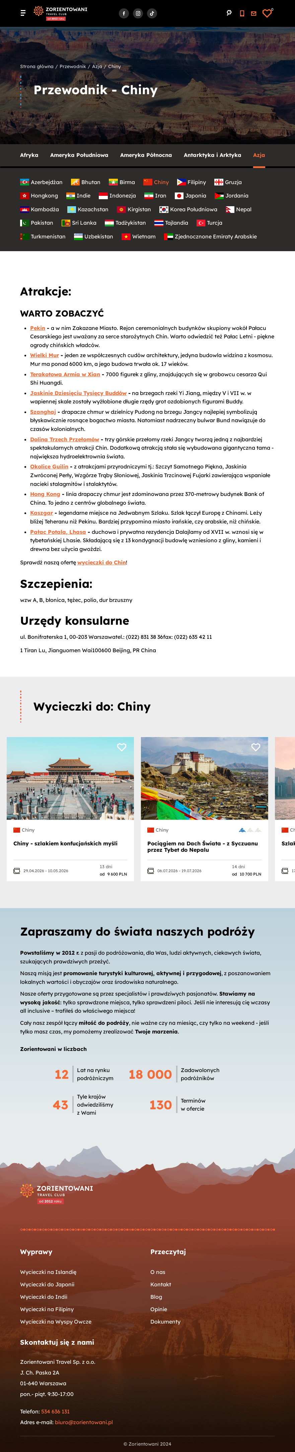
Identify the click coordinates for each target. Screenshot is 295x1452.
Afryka (29, 155)
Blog (156, 1296)
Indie (78, 195)
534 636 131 (55, 1411)
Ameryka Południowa (79, 155)
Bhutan (86, 182)
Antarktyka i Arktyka (212, 155)
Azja (97, 66)
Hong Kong (45, 494)
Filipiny (191, 182)
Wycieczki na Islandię (48, 1272)
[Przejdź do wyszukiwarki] (229, 13)
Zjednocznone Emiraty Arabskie (210, 236)
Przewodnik (73, 66)
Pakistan (36, 222)
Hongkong (39, 195)
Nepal (239, 209)
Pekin (37, 328)
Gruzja (228, 182)
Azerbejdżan (41, 182)
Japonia (191, 195)
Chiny (156, 182)
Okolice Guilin (49, 466)
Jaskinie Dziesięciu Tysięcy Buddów (78, 393)
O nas (157, 1272)
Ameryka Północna (146, 155)
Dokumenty (165, 1321)
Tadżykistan (125, 222)
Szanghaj (43, 411)
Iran (155, 195)
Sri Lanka (79, 222)
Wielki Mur (44, 355)
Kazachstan (88, 209)
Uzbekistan (94, 236)
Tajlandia (171, 222)
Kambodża (39, 209)
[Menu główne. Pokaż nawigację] (25, 13)
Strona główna (37, 66)
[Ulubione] (267, 13)
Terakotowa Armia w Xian (65, 374)
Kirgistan (134, 209)
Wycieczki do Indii (43, 1296)
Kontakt (160, 1284)
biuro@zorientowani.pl (84, 1422)
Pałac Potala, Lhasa (58, 531)
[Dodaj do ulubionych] (124, 745)
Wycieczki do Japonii (47, 1284)
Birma (122, 182)
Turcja (210, 222)
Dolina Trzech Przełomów (64, 439)
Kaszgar (41, 512)
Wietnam (139, 236)
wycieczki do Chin (101, 562)
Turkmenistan (43, 236)
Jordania (231, 195)
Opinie (158, 1309)
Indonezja (117, 195)
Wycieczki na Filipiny (47, 1309)
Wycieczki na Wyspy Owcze (55, 1321)
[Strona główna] (60, 13)
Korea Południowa (188, 209)
